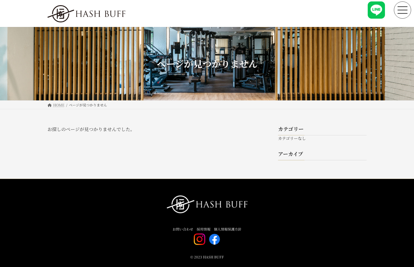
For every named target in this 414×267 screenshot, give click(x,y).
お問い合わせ (182, 229)
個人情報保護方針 (227, 229)
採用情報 (203, 229)
